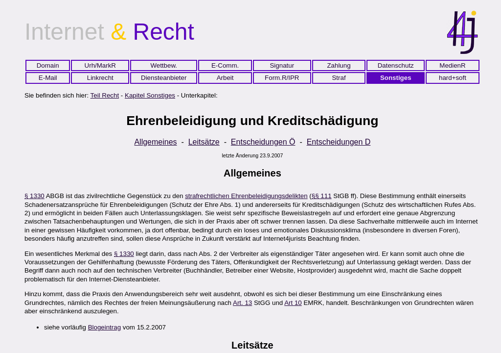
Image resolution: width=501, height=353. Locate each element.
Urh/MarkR (100, 65)
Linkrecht (100, 77)
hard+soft (452, 77)
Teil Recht (105, 95)
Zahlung (338, 65)
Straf (338, 77)
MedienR (452, 65)
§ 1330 (34, 196)
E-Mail (48, 77)
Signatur (282, 65)
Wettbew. (163, 65)
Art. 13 (242, 302)
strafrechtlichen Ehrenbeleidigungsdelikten (246, 196)
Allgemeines (155, 142)
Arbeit (225, 77)
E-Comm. (225, 65)
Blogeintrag (104, 327)
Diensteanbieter (163, 77)
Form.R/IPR (282, 77)
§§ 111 (322, 196)
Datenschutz (396, 65)
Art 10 (293, 302)
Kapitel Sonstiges (150, 95)
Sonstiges (395, 77)
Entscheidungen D (339, 142)
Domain (48, 65)
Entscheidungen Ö (263, 142)
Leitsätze (204, 142)
